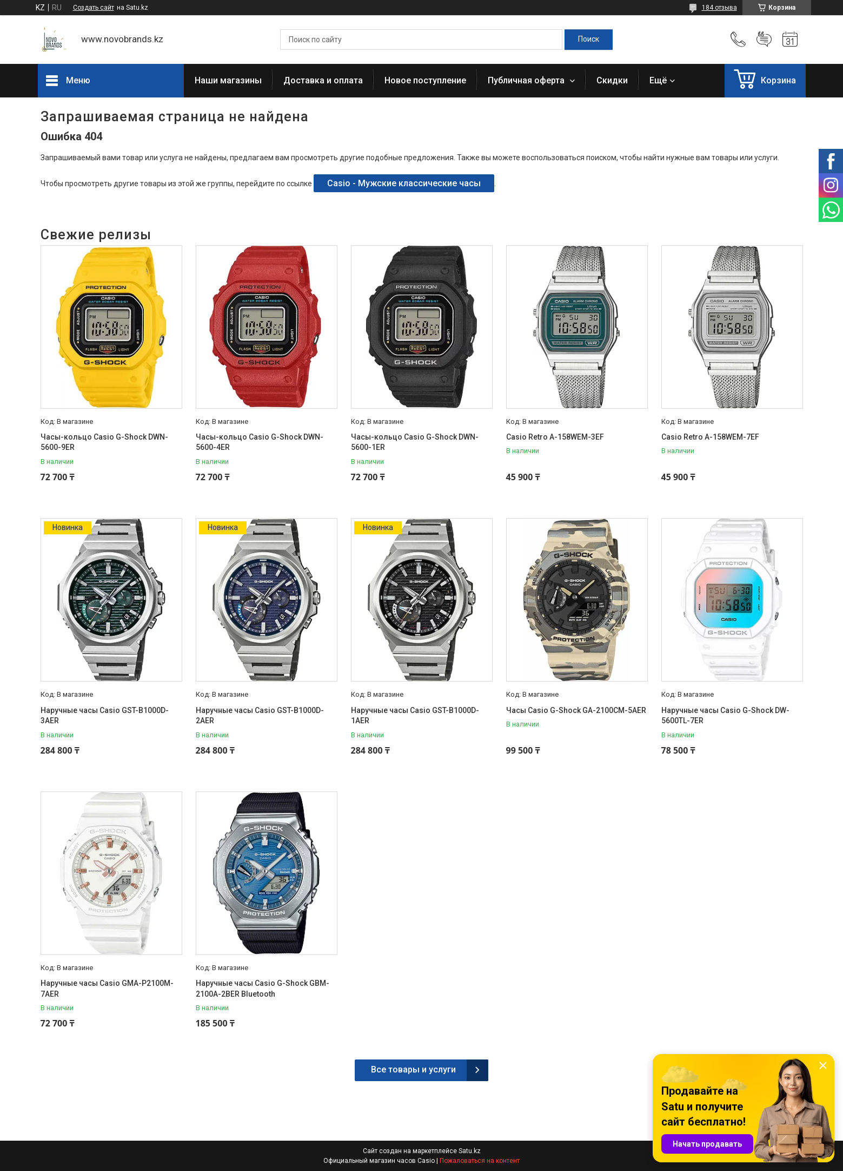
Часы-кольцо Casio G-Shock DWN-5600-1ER (415, 442)
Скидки (612, 80)
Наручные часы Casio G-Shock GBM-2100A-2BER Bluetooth (262, 988)
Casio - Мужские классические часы (404, 183)
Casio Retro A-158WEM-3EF (555, 437)
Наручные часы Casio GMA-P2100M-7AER (107, 988)
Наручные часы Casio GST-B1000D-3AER (105, 715)
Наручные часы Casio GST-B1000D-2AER (260, 715)
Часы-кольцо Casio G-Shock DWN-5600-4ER (259, 442)
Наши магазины (228, 80)
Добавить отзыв (764, 39)
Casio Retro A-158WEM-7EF (710, 437)
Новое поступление (425, 80)
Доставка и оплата (323, 80)
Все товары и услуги (413, 1069)
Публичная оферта (527, 80)
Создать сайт (93, 7)
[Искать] (589, 39)
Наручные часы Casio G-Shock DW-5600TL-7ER (725, 715)
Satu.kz (470, 1151)
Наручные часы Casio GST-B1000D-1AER (415, 715)
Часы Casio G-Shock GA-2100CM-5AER (576, 710)
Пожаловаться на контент (480, 1161)
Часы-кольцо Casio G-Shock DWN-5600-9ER (104, 442)
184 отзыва (719, 7)
